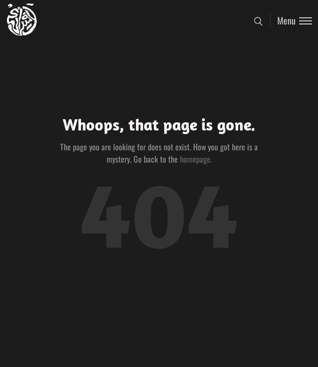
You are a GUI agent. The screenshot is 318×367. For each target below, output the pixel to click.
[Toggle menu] (291, 21)
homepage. (196, 159)
